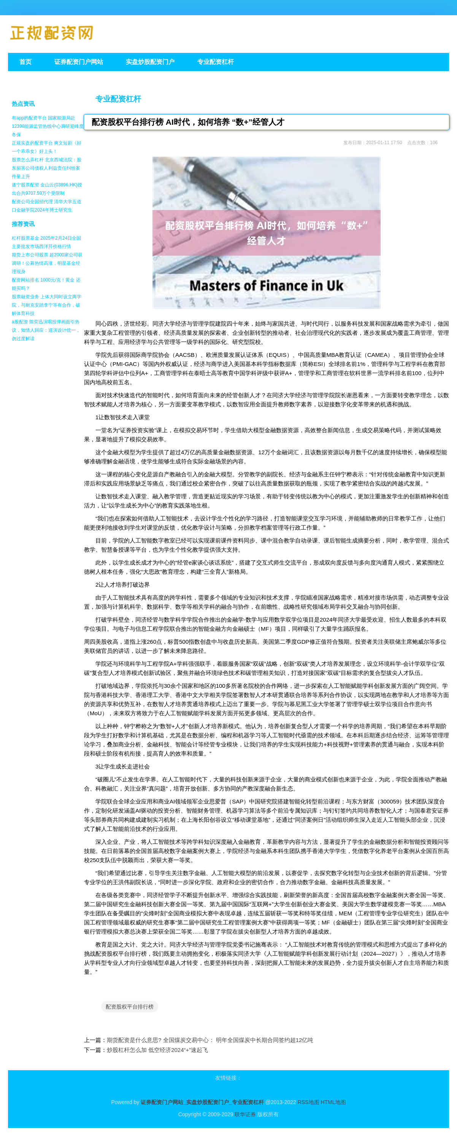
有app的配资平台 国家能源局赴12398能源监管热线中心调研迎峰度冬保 (48, 126)
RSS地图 (308, 1102)
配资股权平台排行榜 (130, 1007)
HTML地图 (333, 1102)
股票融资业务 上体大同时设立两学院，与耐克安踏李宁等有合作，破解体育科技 (46, 305)
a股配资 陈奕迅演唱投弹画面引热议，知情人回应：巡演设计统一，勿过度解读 (46, 330)
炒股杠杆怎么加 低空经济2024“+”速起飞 (157, 1050)
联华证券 (245, 1114)
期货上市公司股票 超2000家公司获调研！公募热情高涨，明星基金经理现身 (47, 263)
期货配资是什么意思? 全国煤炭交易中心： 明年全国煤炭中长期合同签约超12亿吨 (210, 1040)
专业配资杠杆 (118, 99)
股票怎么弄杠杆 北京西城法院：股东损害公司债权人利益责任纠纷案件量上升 (46, 168)
